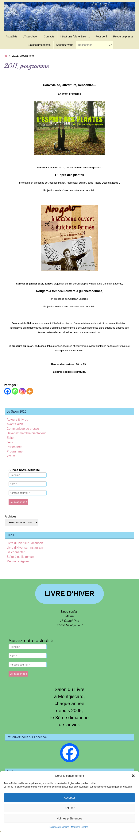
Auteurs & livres (17, 419)
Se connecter (16, 552)
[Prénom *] (28, 475)
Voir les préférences (69, 818)
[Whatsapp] (15, 391)
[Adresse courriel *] (28, 492)
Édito (10, 437)
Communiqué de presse (23, 428)
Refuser (69, 808)
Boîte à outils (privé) (20, 556)
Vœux (11, 456)
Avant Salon (15, 424)
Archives (10, 516)
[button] (133, 776)
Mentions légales (79, 827)
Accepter (69, 797)
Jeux (10, 442)
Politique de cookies (59, 827)
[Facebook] (7, 391)
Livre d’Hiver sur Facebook (25, 543)
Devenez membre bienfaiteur (26, 433)
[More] (29, 391)
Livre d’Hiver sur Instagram (25, 547)
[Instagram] (22, 391)
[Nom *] (28, 484)
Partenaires (14, 446)
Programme (15, 451)
